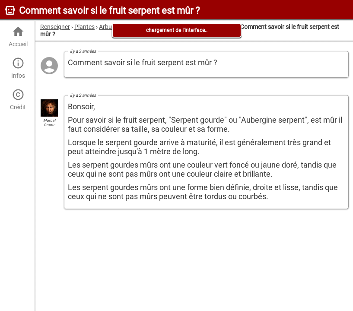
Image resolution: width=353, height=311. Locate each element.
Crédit (18, 99)
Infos (18, 68)
